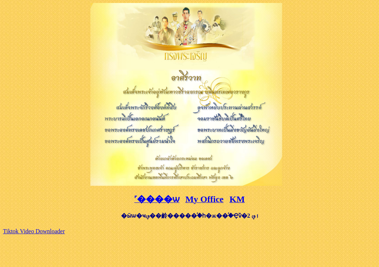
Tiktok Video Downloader (34, 231)
